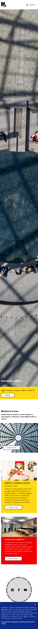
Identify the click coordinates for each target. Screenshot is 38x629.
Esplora (30, 5)
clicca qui (19, 618)
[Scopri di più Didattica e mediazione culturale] (13, 507)
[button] (27, 5)
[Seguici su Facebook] (19, 589)
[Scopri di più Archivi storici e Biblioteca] (13, 559)
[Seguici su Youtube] (25, 590)
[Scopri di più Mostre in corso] (11, 448)
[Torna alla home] (3, 5)
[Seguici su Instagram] (12, 590)
